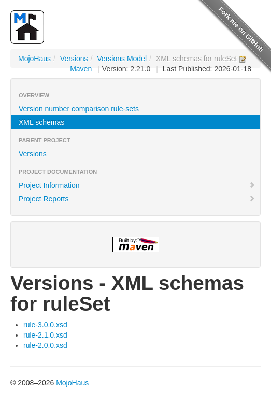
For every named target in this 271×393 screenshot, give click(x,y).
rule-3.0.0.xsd (45, 325)
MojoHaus (34, 58)
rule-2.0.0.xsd (45, 345)
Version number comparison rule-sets (79, 109)
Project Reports (137, 199)
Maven (81, 69)
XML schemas (41, 122)
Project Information (137, 185)
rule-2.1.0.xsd (45, 335)
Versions (74, 58)
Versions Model (122, 58)
